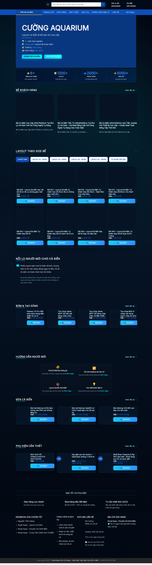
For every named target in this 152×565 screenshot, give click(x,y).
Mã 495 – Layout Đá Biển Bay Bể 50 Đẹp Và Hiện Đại (90, 232)
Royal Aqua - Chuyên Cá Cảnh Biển (32, 531)
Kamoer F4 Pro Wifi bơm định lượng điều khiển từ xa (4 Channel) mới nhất (35, 314)
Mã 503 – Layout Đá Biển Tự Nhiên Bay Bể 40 (28, 232)
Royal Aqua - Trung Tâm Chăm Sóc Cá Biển (36, 534)
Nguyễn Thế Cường (26, 523)
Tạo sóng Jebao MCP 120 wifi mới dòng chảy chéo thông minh (65, 314)
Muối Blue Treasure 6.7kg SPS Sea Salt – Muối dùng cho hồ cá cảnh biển (124, 458)
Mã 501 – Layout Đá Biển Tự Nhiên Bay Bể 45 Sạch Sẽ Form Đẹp (60, 233)
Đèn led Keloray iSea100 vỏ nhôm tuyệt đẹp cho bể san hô (83, 412)
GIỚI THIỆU (74, 12)
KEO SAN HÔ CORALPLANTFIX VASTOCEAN (37, 458)
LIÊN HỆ (115, 12)
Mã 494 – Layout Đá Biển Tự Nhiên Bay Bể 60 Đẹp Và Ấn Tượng (120, 233)
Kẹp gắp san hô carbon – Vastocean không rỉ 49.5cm (83, 457)
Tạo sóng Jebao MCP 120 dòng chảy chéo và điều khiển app (97, 314)
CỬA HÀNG (61, 12)
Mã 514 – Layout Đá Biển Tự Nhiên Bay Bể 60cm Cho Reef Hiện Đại (121, 192)
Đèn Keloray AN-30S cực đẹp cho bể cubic (123, 411)
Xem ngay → (105, 375)
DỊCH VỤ (85, 12)
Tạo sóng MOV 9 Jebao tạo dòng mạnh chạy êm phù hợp (128, 314)
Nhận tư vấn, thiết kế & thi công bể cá (66, 536)
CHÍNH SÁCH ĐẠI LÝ (100, 12)
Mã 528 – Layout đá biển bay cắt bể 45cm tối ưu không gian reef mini (30, 192)
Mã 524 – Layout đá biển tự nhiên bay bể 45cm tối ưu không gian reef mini (60, 192)
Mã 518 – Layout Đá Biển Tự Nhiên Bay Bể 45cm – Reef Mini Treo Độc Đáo (91, 192)
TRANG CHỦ (48, 12)
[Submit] (103, 4)
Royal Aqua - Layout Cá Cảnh (30, 527)
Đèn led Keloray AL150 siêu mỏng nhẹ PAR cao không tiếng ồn (41, 412)
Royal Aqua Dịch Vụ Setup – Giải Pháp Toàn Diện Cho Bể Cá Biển (75, 562)
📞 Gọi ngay (30, 201)
